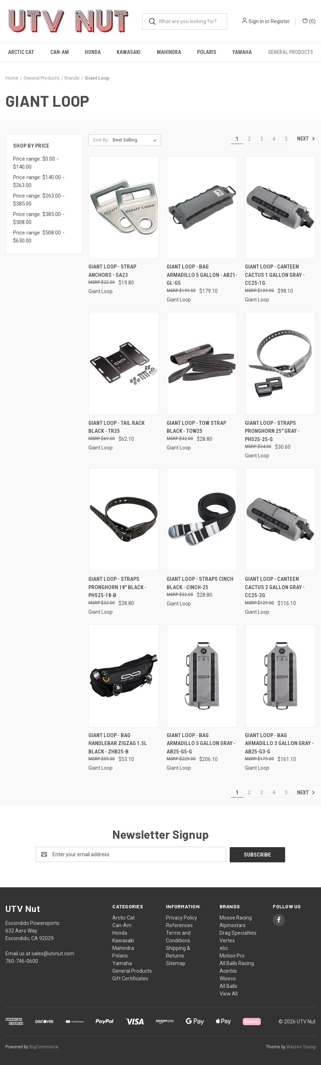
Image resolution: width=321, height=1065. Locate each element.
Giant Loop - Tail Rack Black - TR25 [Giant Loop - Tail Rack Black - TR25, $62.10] (116, 427)
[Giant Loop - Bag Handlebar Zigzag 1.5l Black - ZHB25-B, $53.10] (124, 676)
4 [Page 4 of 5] (273, 139)
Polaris (206, 52)
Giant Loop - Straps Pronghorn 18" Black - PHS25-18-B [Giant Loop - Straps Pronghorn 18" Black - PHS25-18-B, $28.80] (117, 587)
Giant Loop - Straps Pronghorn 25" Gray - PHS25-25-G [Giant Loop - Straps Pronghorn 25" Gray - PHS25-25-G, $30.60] (272, 431)
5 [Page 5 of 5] (286, 139)
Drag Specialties (238, 932)
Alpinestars (233, 925)
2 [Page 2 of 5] (249, 139)
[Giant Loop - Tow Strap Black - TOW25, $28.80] (202, 363)
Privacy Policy (181, 917)
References (179, 925)
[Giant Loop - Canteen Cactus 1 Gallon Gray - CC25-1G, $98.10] (280, 207)
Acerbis (228, 970)
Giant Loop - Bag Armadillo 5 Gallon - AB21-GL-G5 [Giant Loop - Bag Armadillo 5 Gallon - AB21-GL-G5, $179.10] (202, 274)
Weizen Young (301, 1046)
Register (280, 21)
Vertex (227, 940)
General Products (290, 52)
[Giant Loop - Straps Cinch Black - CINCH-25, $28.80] (202, 519)
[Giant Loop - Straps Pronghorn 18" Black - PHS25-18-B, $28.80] (124, 519)
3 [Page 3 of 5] (261, 139)
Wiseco (228, 978)
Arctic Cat (21, 52)
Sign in (256, 21)
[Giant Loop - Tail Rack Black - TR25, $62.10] (124, 363)
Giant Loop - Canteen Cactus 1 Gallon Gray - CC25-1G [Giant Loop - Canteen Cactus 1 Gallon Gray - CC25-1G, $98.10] (275, 274)
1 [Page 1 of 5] (236, 139)
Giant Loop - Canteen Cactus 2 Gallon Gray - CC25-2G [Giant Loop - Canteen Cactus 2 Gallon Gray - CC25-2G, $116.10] (275, 587)
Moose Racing (236, 917)
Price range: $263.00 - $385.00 (38, 200)
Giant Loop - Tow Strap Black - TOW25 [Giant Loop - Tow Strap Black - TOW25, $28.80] (196, 427)
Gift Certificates (130, 978)
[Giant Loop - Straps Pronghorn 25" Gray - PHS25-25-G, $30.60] (280, 363)
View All (229, 993)
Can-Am (59, 52)
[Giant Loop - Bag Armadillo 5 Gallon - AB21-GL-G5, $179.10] (202, 207)
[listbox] (136, 140)
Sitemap (175, 963)
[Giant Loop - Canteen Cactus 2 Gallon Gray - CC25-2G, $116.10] (280, 519)
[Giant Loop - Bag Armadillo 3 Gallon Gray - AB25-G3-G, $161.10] (280, 676)
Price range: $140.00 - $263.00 (38, 181)
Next (306, 138)
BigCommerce (43, 1046)
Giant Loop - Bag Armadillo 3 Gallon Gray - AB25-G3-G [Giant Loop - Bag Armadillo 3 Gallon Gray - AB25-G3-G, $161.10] (279, 743)
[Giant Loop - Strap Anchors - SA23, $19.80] (124, 207)
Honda (93, 52)
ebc (224, 948)
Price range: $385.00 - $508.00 (38, 218)
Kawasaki (129, 52)
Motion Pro (232, 955)
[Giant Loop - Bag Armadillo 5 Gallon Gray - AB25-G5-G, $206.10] (202, 676)
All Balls (228, 986)
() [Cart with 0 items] (309, 21)
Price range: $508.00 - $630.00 (38, 236)
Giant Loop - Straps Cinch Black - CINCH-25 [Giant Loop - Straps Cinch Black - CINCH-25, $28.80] (200, 583)
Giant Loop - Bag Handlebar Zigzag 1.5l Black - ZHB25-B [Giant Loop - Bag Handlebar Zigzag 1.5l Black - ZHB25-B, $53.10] (117, 743)
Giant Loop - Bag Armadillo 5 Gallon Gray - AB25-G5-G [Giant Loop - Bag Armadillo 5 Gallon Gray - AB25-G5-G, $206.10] (201, 743)
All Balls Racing (237, 963)
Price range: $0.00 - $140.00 (36, 163)
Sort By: (101, 140)
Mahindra (169, 52)
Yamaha (242, 52)
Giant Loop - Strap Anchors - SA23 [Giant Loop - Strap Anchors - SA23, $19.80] (112, 270)
